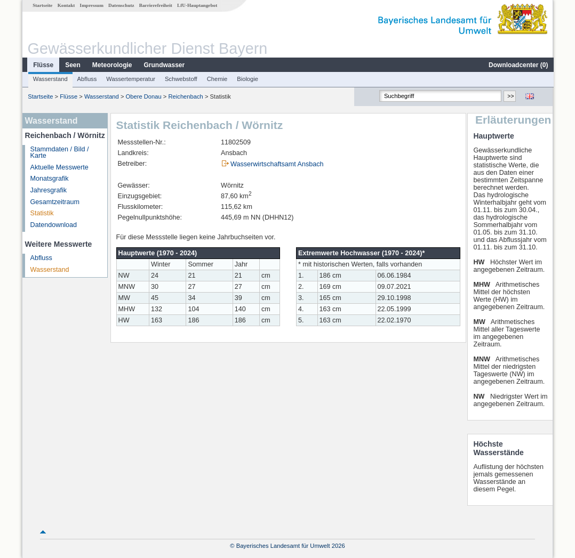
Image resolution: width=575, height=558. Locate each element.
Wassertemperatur (130, 79)
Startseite (42, 5)
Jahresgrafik (48, 190)
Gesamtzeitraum (54, 202)
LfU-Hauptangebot (197, 5)
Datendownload (53, 225)
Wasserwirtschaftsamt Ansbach (276, 164)
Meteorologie (112, 65)
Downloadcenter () (517, 65)
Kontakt (66, 5)
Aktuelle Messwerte (59, 167)
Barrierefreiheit (155, 5)
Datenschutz (121, 5)
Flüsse (43, 65)
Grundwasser (164, 65)
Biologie (247, 79)
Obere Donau (143, 96)
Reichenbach (185, 96)
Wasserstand (50, 79)
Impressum (91, 5)
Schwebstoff (180, 79)
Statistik (41, 213)
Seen (72, 65)
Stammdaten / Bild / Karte (59, 152)
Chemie (216, 79)
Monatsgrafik (49, 178)
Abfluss (87, 79)
